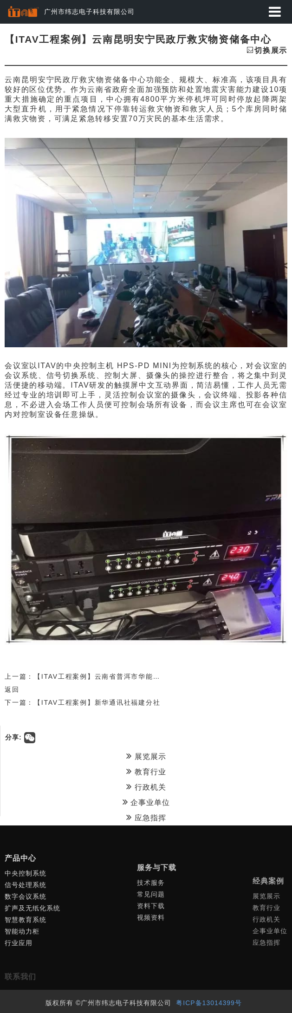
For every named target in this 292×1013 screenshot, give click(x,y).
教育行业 (146, 771)
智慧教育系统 (25, 972)
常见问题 (151, 958)
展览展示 (146, 755)
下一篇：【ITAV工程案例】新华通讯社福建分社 (82, 702)
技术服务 (151, 947)
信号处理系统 (25, 937)
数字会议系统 (25, 949)
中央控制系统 (25, 925)
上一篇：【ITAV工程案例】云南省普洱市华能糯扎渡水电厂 (101, 676)
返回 (12, 689)
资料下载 (151, 970)
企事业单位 (146, 801)
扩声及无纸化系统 (32, 960)
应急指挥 (146, 817)
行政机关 (146, 786)
